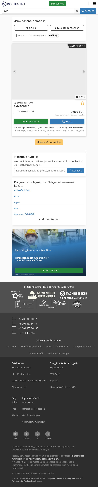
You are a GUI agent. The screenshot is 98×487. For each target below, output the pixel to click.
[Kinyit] (49, 134)
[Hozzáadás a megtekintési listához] (82, 103)
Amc (16, 208)
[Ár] (69, 113)
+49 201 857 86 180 (28, 328)
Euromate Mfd (36, 353)
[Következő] (83, 71)
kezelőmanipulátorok (31, 346)
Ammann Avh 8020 (24, 214)
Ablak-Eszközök (22, 190)
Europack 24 (62, 346)
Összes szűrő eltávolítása (31, 35)
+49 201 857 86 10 (27, 323)
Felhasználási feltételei (22, 481)
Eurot (48, 346)
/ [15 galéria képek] (80, 97)
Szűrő (31, 27)
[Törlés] (77, 11)
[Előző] (14, 71)
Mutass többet (49, 219)
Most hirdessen (49, 270)
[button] (94, 3)
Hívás (67, 121)
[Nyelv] (90, 3)
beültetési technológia (58, 353)
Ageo (17, 202)
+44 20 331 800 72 (27, 319)
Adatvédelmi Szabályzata (64, 478)
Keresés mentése (49, 142)
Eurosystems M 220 (82, 346)
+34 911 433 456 (26, 333)
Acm (16, 196)
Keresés (88, 10)
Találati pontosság (67, 27)
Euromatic (11, 346)
